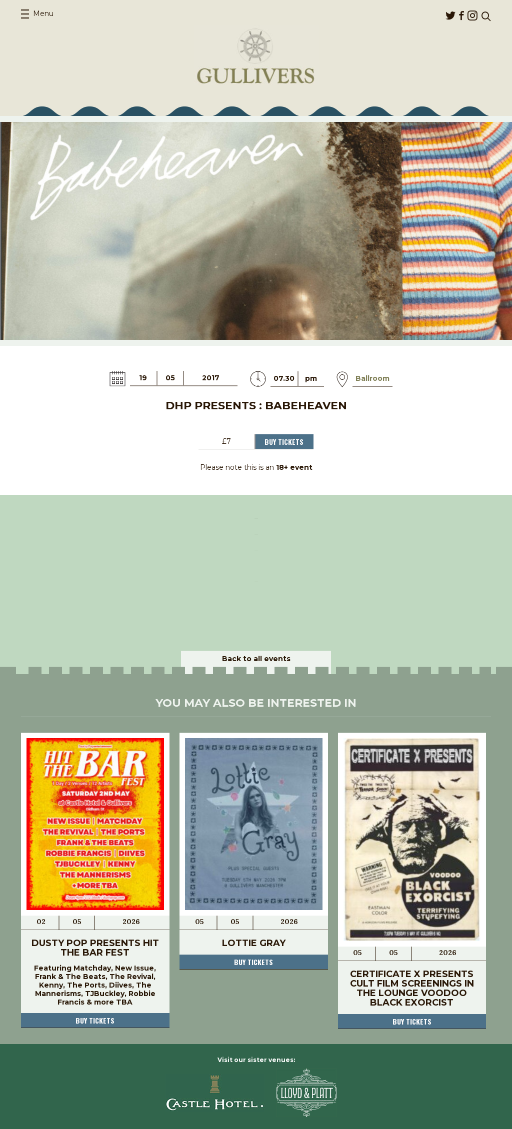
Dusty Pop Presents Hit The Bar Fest (95, 948)
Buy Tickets (284, 441)
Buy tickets (95, 1020)
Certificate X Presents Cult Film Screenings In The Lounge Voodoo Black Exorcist (412, 988)
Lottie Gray (254, 943)
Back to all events (256, 658)
